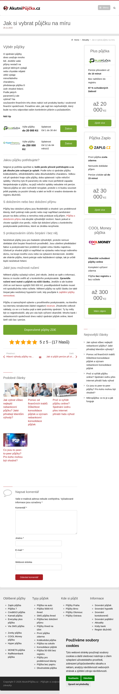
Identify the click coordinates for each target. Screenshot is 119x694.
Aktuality (99, 612)
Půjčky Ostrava (74, 605)
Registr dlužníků (103, 619)
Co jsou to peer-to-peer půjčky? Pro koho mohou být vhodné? (101, 389)
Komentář (21, 497)
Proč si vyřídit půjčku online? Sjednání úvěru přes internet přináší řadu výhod (63, 396)
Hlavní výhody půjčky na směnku (23, 346)
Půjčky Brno (72, 598)
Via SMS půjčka (16, 615)
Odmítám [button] (87, 678)
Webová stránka (23, 551)
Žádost (68, 118)
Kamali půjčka (15, 605)
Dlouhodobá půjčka (47, 657)
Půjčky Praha (72, 594)
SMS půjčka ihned (46, 605)
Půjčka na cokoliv (46, 633)
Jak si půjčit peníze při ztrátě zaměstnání (61, 346)
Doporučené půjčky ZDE (40, 319)
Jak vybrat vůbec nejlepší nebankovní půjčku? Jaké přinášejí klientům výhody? (100, 346)
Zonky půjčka (15, 622)
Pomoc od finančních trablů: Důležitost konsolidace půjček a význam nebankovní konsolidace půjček (100, 361)
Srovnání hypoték (104, 598)
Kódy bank (100, 615)
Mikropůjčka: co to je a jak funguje (99, 400)
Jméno (19, 527)
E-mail (19, 539)
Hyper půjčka (15, 632)
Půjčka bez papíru (46, 654)
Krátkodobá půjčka (46, 629)
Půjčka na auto (44, 594)
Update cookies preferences (14, 692)
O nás (98, 622)
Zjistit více (100, 122)
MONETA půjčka (16, 639)
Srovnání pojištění (104, 608)
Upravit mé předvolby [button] (78, 684)
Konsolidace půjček (47, 636)
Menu (106, 7)
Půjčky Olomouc (74, 601)
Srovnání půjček (103, 594)
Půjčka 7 (12, 598)
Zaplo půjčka (14, 594)
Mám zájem (100, 311)
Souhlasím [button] (73, 678)
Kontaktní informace (105, 626)
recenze (50, 295)
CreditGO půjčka (16, 601)
